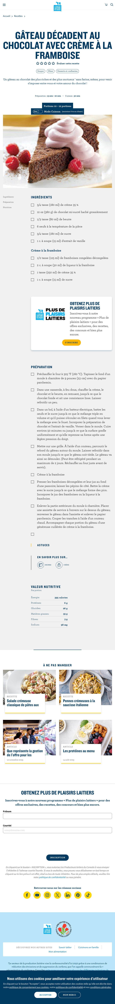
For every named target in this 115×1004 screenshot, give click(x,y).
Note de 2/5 (42, 63)
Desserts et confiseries (67, 71)
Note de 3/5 (45, 63)
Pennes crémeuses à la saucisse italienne (79, 703)
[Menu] (4, 5)
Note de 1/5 (38, 63)
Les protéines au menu (79, 751)
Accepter (46, 995)
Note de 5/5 (53, 63)
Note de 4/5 (49, 63)
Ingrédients (8, 197)
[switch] (57, 111)
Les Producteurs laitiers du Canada (57, 6)
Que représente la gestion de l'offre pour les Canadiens (25, 755)
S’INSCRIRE (71, 342)
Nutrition (7, 207)
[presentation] (57, 844)
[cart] (106, 5)
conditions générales (100, 987)
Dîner (50, 71)
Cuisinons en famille (88, 947)
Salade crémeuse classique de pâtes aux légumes (23, 705)
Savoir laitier (65, 947)
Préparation (8, 202)
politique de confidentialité (52, 877)
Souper (40, 71)
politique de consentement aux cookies (29, 987)
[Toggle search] (112, 5)
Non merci (69, 995)
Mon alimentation (57, 951)
